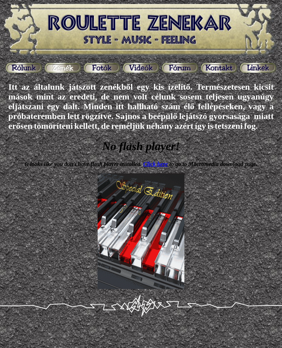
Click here (155, 164)
